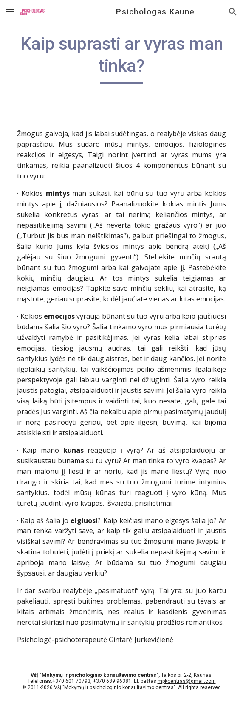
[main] (121, 58)
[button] (10, 11)
